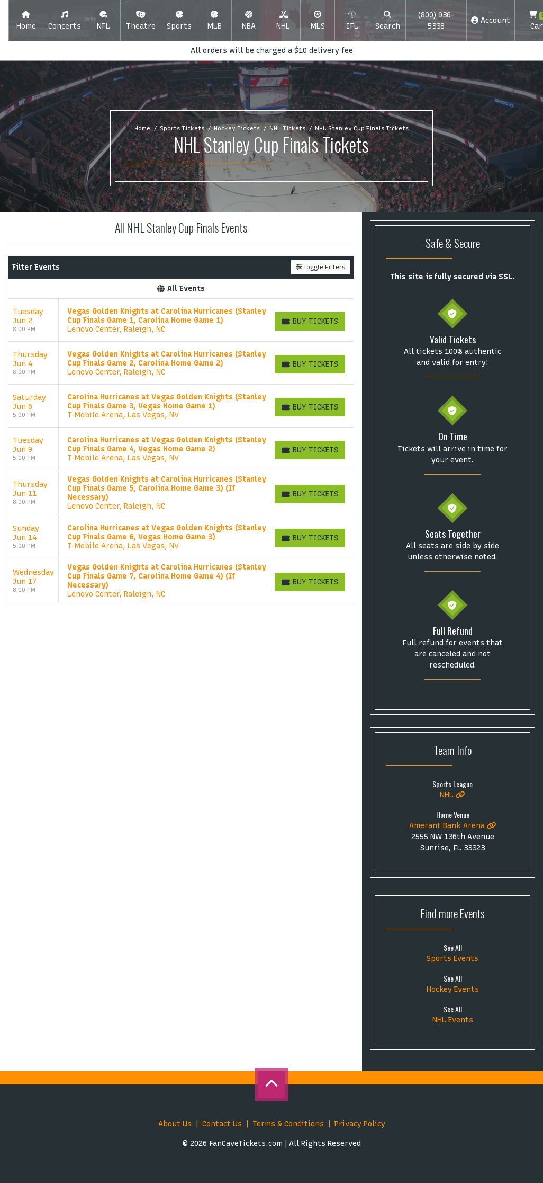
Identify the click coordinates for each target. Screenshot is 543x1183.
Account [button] (490, 20)
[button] (64, 20)
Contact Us (222, 1123)
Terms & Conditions (288, 1123)
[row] (181, 320)
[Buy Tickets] (310, 321)
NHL (452, 794)
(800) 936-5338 (436, 21)
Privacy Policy (359, 1123)
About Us (175, 1123)
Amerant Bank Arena (452, 825)
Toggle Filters (320, 267)
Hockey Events (453, 989)
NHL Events (452, 1020)
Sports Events (452, 958)
